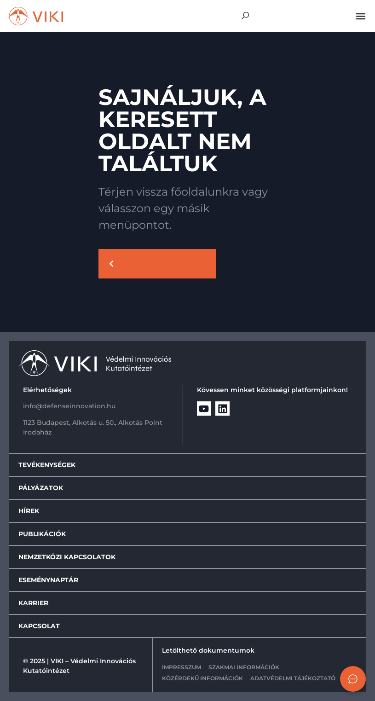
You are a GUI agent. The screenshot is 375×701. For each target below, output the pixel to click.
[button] (360, 16)
